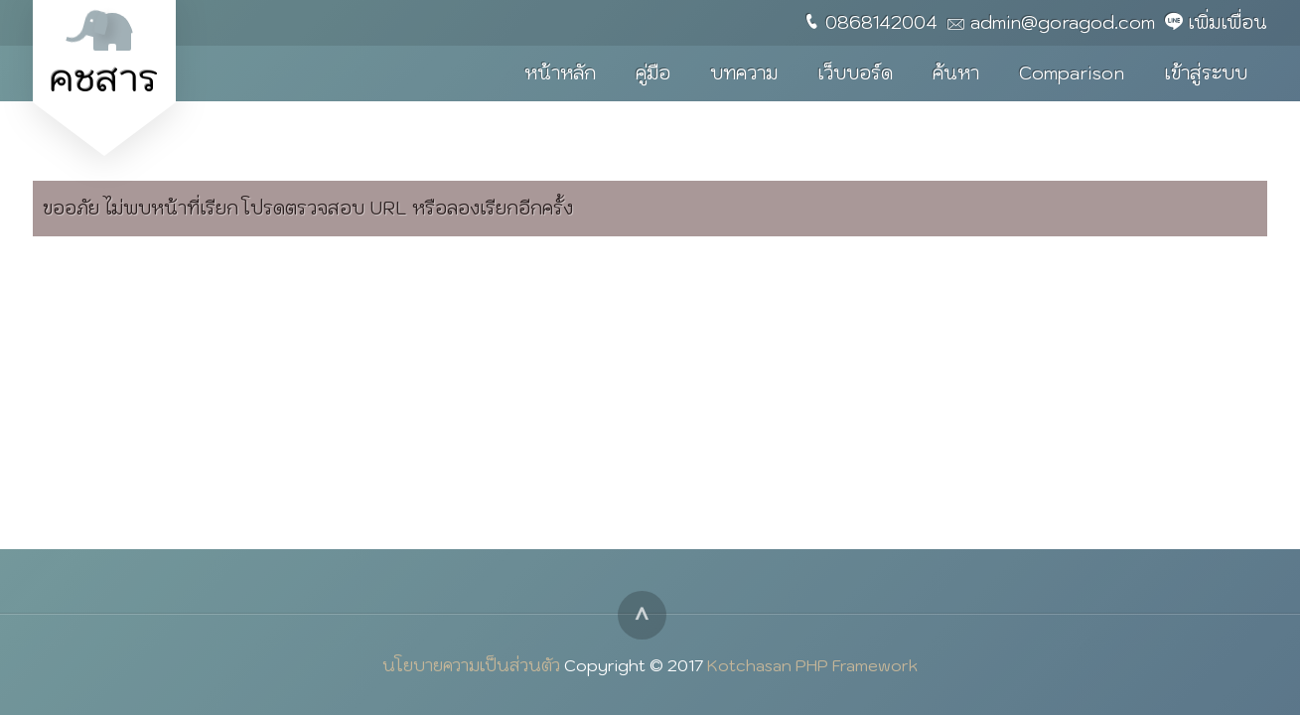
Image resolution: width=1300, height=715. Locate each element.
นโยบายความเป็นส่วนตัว (471, 664)
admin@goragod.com (1062, 22)
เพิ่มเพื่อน (1227, 22)
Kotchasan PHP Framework (812, 664)
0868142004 (881, 22)
